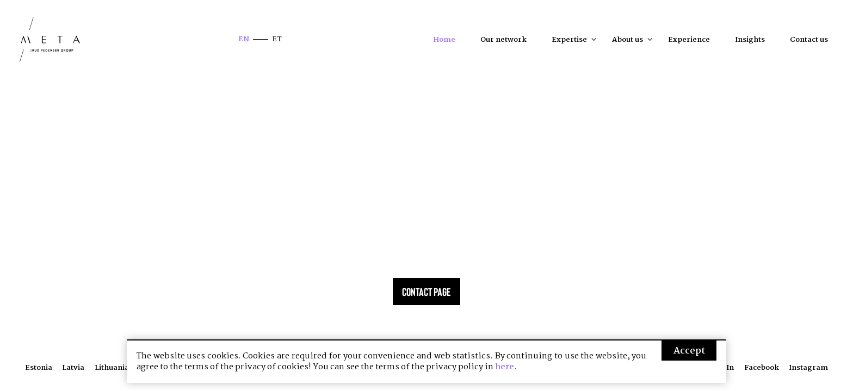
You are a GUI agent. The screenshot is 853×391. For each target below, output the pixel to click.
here (504, 367)
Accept (689, 351)
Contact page (426, 291)
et (277, 39)
